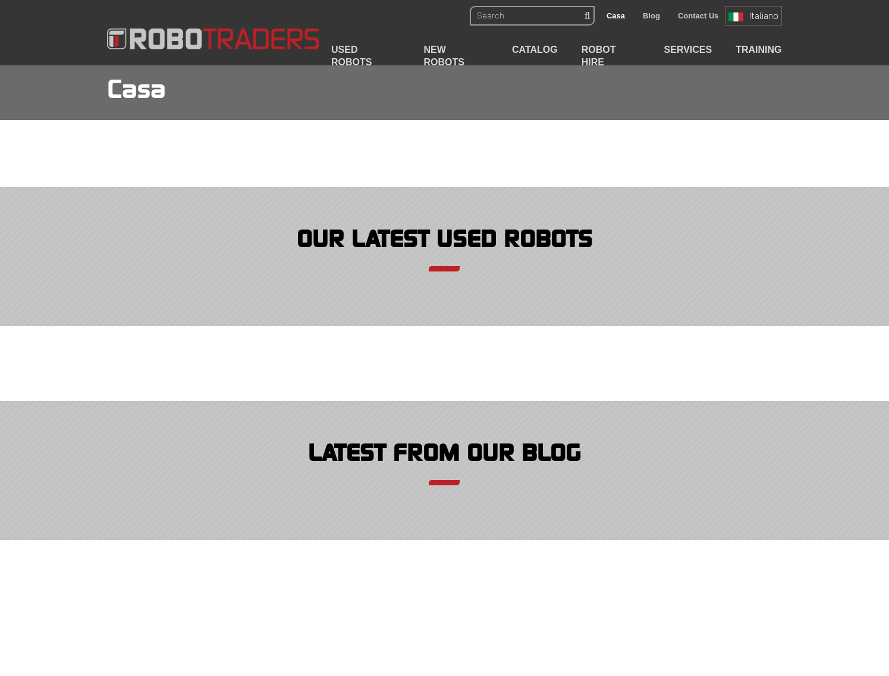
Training (758, 50)
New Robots (444, 56)
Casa (616, 15)
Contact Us (698, 15)
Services (688, 50)
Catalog (535, 50)
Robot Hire (599, 56)
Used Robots (351, 56)
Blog (651, 15)
